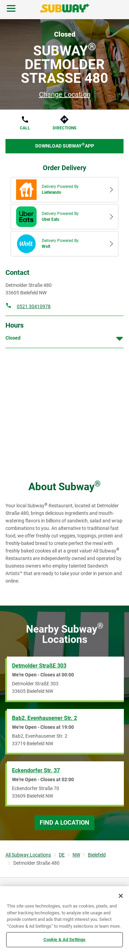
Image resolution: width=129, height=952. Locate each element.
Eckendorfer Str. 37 (36, 770)
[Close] (120, 895)
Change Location (64, 94)
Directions (64, 128)
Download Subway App (64, 145)
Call (25, 128)
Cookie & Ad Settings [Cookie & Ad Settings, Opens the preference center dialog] (64, 939)
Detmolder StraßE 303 (39, 665)
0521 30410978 (34, 306)
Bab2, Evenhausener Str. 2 (44, 718)
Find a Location (64, 822)
